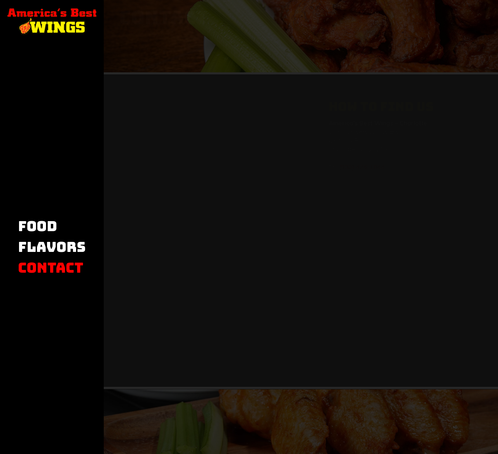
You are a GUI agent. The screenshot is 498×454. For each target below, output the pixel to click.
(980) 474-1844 (344, 167)
